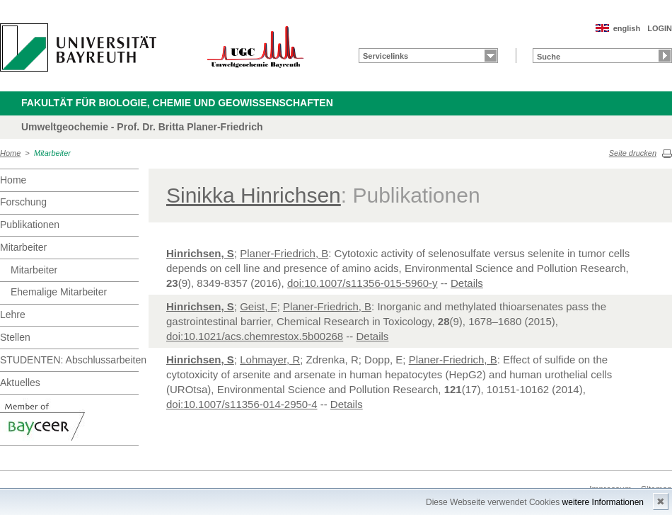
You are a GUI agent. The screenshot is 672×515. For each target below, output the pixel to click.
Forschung (23, 202)
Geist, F (258, 306)
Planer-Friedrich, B (284, 253)
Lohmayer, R (270, 359)
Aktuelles (20, 382)
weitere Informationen (603, 502)
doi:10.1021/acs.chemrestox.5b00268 (254, 336)
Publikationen (29, 224)
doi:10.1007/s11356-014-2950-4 (242, 404)
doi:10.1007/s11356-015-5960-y (362, 283)
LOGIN (659, 28)
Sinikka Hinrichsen (253, 195)
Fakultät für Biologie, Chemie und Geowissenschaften (177, 102)
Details (467, 283)
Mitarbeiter (52, 153)
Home (10, 153)
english (627, 28)
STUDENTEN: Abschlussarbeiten (69, 360)
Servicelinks (385, 56)
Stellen (15, 337)
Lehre (12, 314)
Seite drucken (632, 153)
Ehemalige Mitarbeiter (59, 292)
